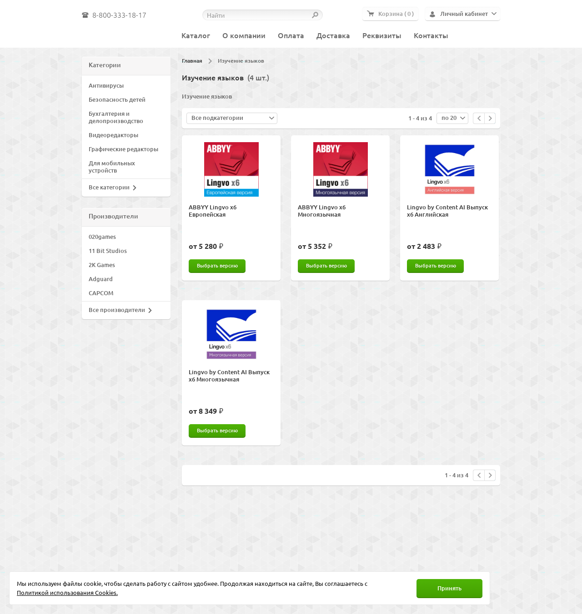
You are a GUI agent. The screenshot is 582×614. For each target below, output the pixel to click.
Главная (192, 60)
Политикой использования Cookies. (67, 592)
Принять (449, 588)
